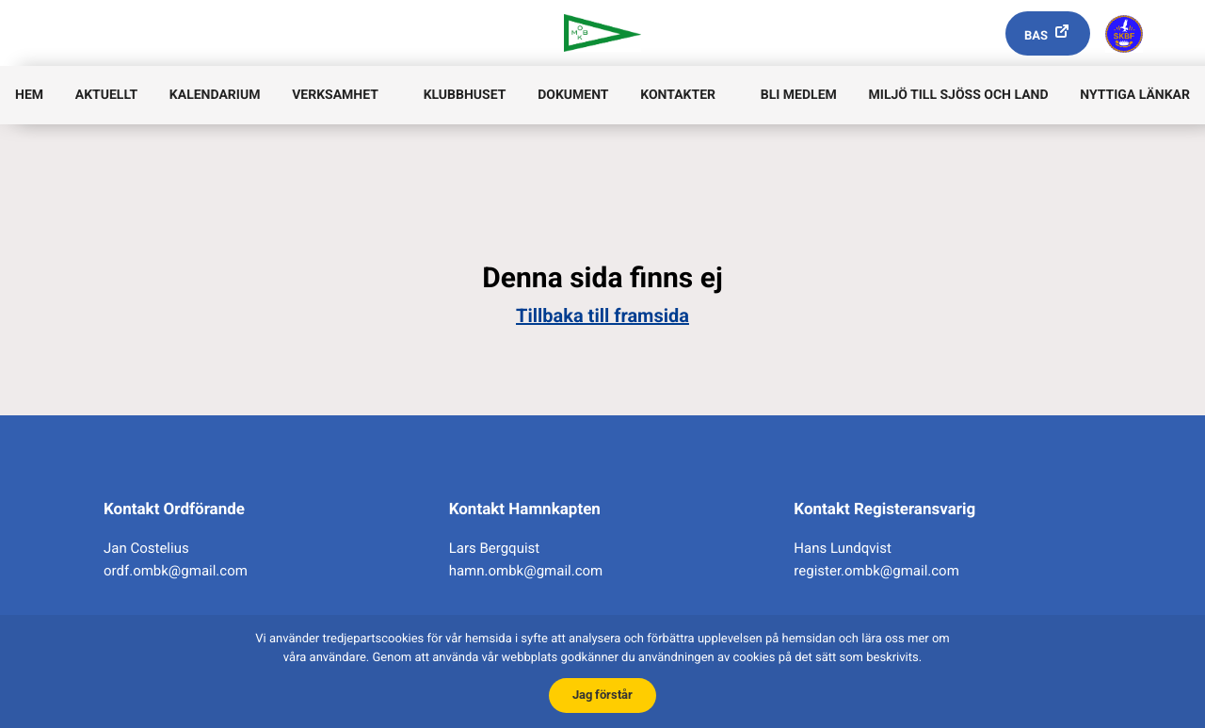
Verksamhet (335, 95)
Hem (29, 95)
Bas (1036, 36)
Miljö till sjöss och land (959, 95)
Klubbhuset (465, 95)
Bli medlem (799, 95)
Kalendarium (215, 95)
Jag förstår (602, 695)
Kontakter (677, 95)
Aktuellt (106, 95)
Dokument (573, 95)
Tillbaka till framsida (602, 315)
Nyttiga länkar (1135, 95)
